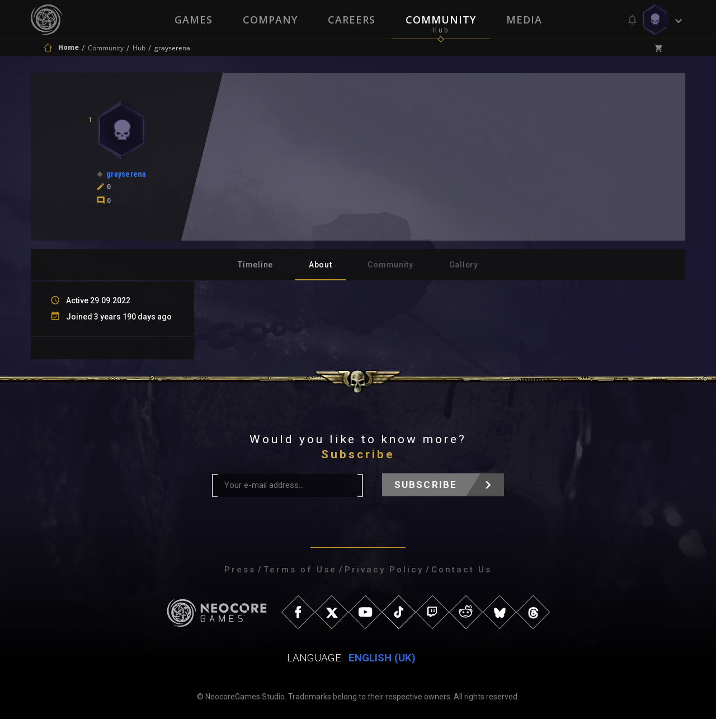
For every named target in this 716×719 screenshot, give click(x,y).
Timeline (255, 264)
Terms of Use (300, 570)
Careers (351, 19)
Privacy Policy (384, 570)
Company (270, 19)
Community (441, 19)
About (320, 264)
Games (194, 19)
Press (240, 570)
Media (524, 19)
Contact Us (461, 570)
